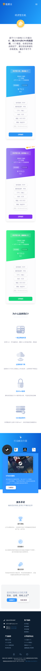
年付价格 (24, 85)
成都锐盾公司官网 (29, 648)
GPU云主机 (8, 642)
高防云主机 (8, 639)
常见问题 (26, 629)
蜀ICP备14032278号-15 (31, 661)
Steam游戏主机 (9, 645)
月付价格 (16, 85)
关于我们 (26, 623)
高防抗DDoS (27, 645)
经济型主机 (8, 648)
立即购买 (20, 134)
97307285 (14, 628)
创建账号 (12, 600)
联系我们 (26, 632)
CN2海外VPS (27, 639)
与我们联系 (23, 600)
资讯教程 (26, 626)
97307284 (14, 627)
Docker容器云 (28, 642)
